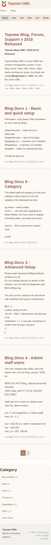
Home (3, 10)
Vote (14, 18)
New (29, 18)
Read (5, 18)
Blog (13, 10)
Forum (25, 88)
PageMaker (8, 504)
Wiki (31, 88)
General (6, 497)
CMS (4, 491)
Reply (46, 18)
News (17, 88)
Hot (37, 18)
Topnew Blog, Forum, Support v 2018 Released (24, 39)
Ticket (37, 88)
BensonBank (8, 477)
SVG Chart (7, 518)
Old (21, 18)
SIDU (4, 511)
